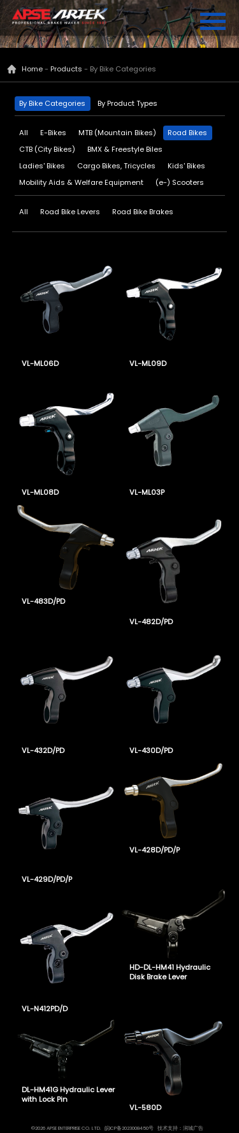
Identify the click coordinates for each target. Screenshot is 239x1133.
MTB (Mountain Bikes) (117, 133)
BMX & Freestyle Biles (125, 149)
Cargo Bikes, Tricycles (116, 166)
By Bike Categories (52, 103)
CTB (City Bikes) (47, 149)
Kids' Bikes (186, 166)
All (23, 133)
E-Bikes (53, 133)
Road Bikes (187, 133)
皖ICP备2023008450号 (129, 1128)
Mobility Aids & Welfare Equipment (81, 182)
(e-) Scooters (180, 182)
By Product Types (127, 103)
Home (32, 69)
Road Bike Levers (70, 212)
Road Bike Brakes (142, 212)
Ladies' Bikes (42, 166)
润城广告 (193, 1128)
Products (66, 69)
